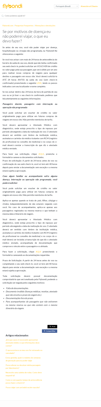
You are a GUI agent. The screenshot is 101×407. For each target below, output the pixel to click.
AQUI (41, 154)
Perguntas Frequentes (24, 25)
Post (52, 327)
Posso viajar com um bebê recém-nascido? (23, 387)
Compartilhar (50, 331)
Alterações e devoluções (45, 25)
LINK (39, 83)
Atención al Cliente (89, 6)
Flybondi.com (7, 25)
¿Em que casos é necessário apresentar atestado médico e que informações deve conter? (22, 343)
